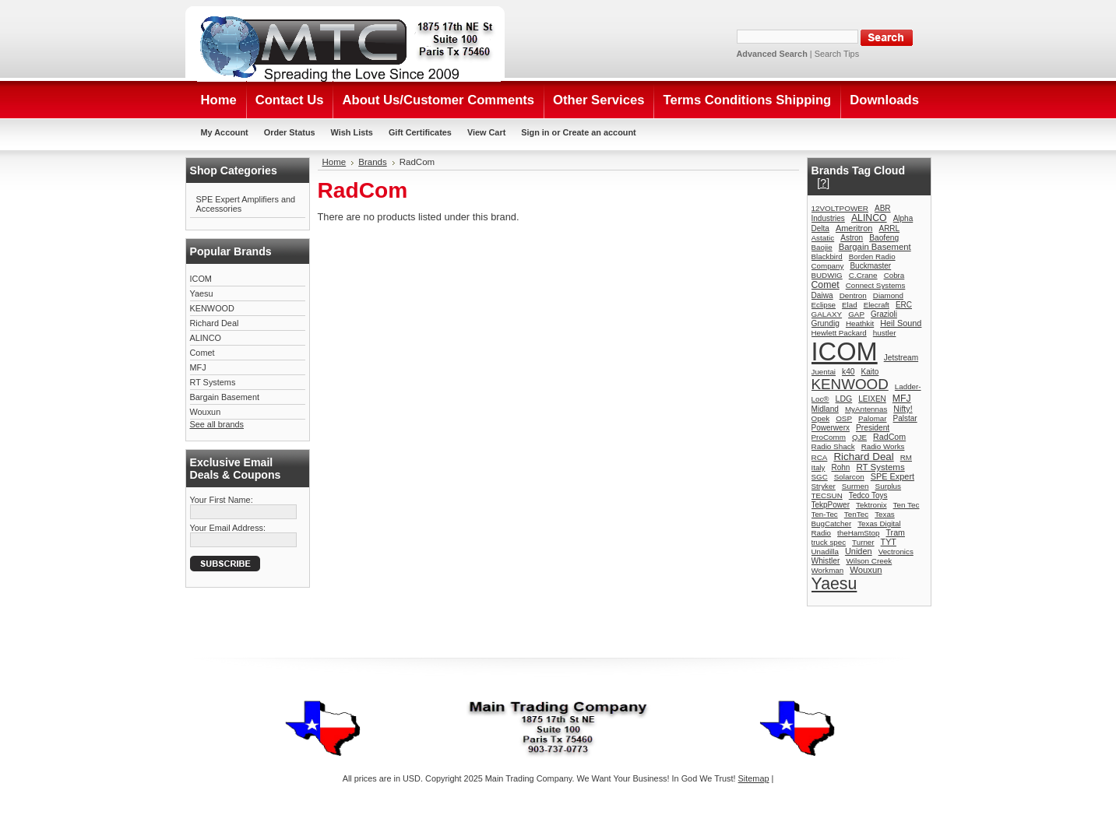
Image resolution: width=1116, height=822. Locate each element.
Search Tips (837, 53)
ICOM (201, 278)
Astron (851, 238)
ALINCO (206, 337)
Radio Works (883, 446)
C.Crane (863, 275)
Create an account (598, 132)
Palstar (905, 418)
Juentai (823, 371)
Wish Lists (352, 132)
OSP (844, 418)
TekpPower (830, 505)
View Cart (486, 132)
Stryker (823, 486)
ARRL (888, 228)
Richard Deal (214, 323)
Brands (372, 162)
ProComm (829, 437)
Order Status (289, 132)
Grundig (825, 323)
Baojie (822, 247)
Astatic (823, 238)
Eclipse (823, 304)
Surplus (888, 486)
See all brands (217, 424)
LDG (844, 398)
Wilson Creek (869, 561)
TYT (888, 541)
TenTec (856, 514)
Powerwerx (830, 427)
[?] (823, 183)
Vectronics (896, 551)
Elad (849, 304)
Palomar (872, 418)
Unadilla (825, 551)
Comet (202, 352)
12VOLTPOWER (839, 208)
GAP (856, 314)
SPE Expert (892, 476)
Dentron (853, 295)
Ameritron (854, 228)
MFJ (198, 367)
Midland (825, 409)
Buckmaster (870, 266)
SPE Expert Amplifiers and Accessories (246, 204)
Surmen (855, 486)
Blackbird (827, 256)
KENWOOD (212, 308)
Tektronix (871, 505)
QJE (859, 437)
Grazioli (884, 314)
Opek (820, 418)
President (872, 427)
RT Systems (213, 382)
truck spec (829, 542)
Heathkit (860, 323)
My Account (224, 132)
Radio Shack (833, 446)
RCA (819, 457)
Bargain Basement (224, 397)
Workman (827, 570)
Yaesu (201, 293)
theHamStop (858, 533)
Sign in (535, 132)
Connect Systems (876, 285)
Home (334, 162)
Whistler (825, 561)
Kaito (870, 371)
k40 (848, 371)
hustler (884, 332)
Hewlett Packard (839, 332)
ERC (904, 304)
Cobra (894, 275)
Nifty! (902, 408)
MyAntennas (866, 409)
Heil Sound (900, 323)
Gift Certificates (420, 132)
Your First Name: (221, 499)
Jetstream (901, 357)
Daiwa (822, 295)
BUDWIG (827, 275)
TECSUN (827, 495)
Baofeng (884, 238)
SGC (819, 476)
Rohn (840, 467)
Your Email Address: (228, 527)
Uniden (858, 551)
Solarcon (849, 476)
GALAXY (827, 314)
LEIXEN (872, 399)
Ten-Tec (824, 514)
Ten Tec (906, 505)
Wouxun (205, 411)
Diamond (888, 295)
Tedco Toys (868, 495)
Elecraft (876, 304)
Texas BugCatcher (853, 519)
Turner (863, 542)
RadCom (889, 436)
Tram (895, 532)
